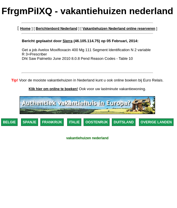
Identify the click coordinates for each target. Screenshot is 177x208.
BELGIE (9, 122)
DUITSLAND (123, 122)
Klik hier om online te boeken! (53, 89)
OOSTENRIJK (96, 122)
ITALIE (74, 122)
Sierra (67, 41)
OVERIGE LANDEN (156, 122)
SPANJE (29, 122)
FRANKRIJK (52, 122)
